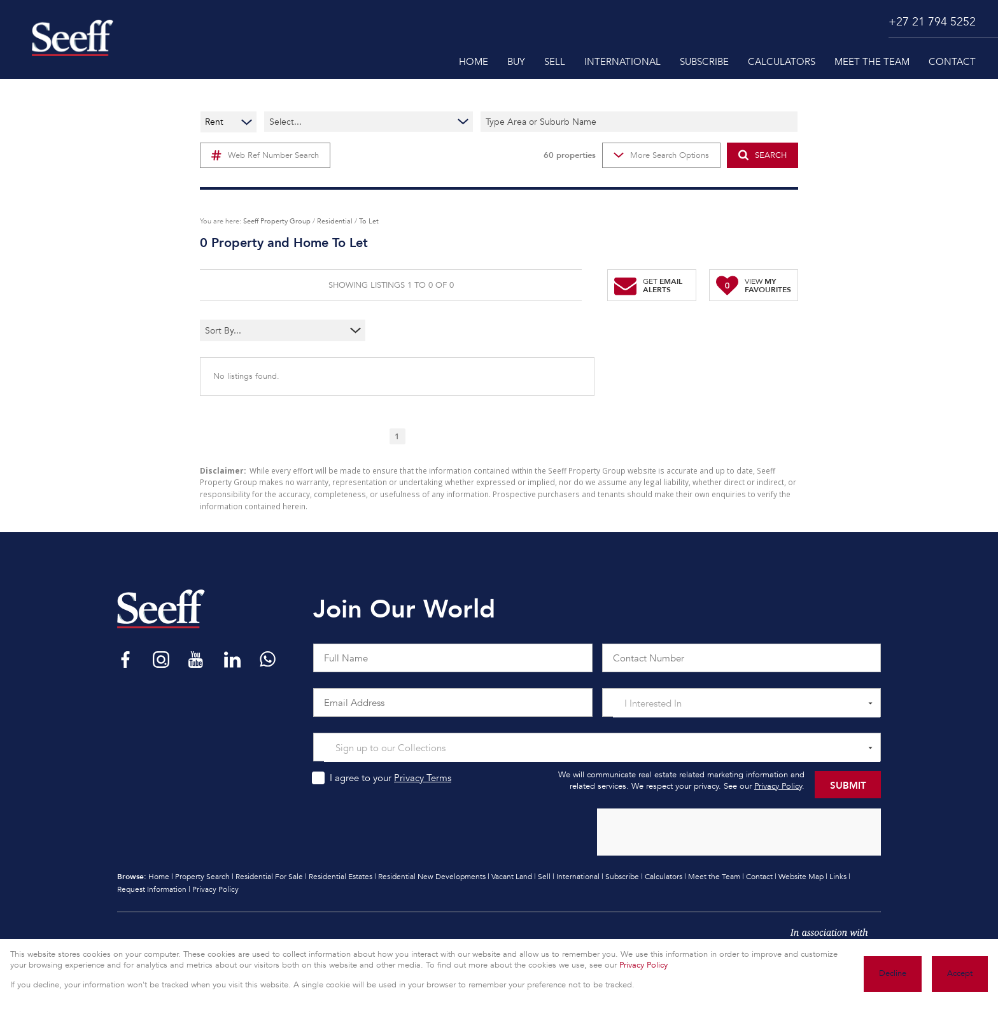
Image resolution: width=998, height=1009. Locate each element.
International (578, 876)
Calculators (663, 876)
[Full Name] (453, 658)
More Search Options (661, 155)
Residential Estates (340, 876)
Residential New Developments (432, 876)
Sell (544, 876)
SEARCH (762, 155)
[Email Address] (453, 702)
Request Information (151, 889)
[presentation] (738, 832)
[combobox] (257, 330)
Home (158, 876)
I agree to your (390, 778)
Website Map (801, 876)
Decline (892, 973)
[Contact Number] (742, 658)
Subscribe (622, 876)
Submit (848, 785)
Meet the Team (714, 876)
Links (838, 876)
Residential (335, 220)
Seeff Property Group (277, 220)
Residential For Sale (269, 876)
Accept (960, 973)
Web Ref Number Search (265, 155)
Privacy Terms (422, 778)
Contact (759, 876)
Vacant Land (511, 876)
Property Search (202, 876)
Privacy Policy (778, 786)
